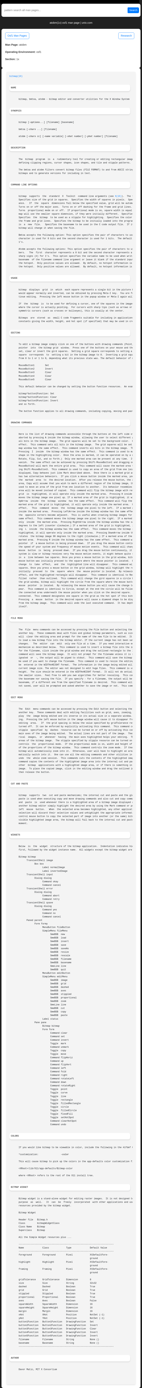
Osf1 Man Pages (17, 35)
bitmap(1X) (16, 76)
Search (133, 10)
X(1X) (118, 196)
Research (126, 35)
